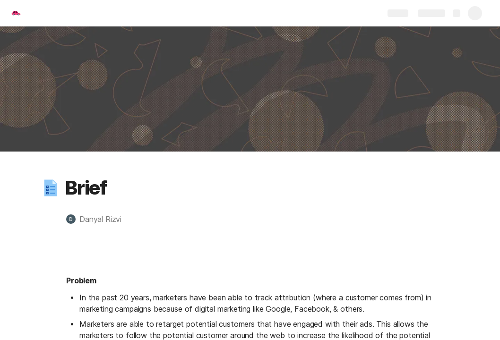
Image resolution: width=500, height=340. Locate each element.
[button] (50, 188)
